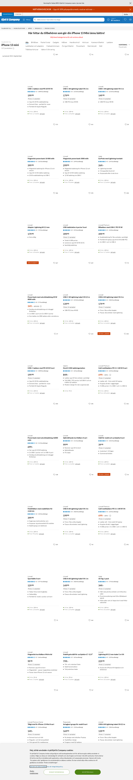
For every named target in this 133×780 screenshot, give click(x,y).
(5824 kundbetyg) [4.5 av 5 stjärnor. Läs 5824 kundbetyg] (114, 297)
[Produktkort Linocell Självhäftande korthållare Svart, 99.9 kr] (78, 414)
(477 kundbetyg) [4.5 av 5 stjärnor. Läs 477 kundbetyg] (43, 578)
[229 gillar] (91, 260)
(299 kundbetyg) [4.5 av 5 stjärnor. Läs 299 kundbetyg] (78, 158)
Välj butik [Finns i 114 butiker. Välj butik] (112, 461)
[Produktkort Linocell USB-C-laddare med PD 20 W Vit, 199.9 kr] (43, 65)
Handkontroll (75, 39)
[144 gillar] (91, 617)
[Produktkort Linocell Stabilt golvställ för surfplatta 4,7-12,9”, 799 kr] (78, 630)
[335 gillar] (55, 541)
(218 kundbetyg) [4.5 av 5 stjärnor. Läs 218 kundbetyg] (113, 227)
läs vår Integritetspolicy (55, 766)
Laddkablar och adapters (34, 43)
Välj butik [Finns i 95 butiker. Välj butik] (76, 179)
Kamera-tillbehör (97, 39)
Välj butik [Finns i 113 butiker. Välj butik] (42, 606)
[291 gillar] (126, 541)
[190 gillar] (91, 400)
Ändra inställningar (34, 772)
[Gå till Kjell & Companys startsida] (11, 19)
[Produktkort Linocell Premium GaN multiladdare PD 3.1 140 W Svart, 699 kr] (114, 344)
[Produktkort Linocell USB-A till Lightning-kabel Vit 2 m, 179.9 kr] (114, 273)
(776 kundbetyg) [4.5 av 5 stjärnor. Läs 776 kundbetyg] (113, 578)
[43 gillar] (91, 541)
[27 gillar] (56, 330)
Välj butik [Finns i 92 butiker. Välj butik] (76, 676)
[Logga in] (113, 19)
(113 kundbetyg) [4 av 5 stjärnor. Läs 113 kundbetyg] (43, 440)
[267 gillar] (55, 260)
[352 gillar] (126, 400)
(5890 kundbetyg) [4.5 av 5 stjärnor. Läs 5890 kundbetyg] (43, 88)
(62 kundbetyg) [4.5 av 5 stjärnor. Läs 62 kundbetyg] (78, 654)
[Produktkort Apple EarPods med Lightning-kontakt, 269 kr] (114, 135)
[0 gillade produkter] (125, 19)
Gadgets (56, 39)
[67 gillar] (91, 687)
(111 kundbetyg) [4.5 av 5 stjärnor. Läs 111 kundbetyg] (78, 438)
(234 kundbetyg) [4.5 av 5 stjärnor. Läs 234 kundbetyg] (113, 368)
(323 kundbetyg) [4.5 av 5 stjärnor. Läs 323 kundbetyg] (43, 158)
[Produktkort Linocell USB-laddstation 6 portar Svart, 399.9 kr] (78, 203)
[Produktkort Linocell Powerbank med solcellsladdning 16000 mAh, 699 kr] (43, 414)
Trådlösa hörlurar (31, 46)
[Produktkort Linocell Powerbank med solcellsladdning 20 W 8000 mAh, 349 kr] (43, 273)
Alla (26, 39)
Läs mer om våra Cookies (38, 766)
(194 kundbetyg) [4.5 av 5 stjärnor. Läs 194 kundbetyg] (78, 724)
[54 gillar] (127, 471)
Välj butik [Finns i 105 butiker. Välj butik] (112, 390)
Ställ (100, 43)
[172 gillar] (55, 121)
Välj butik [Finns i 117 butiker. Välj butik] (42, 111)
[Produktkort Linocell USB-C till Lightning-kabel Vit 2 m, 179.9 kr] (78, 65)
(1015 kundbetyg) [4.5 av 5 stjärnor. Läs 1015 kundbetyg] (114, 438)
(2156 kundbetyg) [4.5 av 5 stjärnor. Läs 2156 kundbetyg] (79, 88)
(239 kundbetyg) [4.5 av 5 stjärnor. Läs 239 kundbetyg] (113, 654)
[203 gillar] (126, 330)
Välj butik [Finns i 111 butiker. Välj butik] (112, 320)
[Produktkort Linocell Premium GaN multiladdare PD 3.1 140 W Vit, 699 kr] (114, 485)
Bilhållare (34, 39)
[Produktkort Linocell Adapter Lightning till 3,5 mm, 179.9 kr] (43, 203)
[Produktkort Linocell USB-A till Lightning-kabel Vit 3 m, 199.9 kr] (78, 485)
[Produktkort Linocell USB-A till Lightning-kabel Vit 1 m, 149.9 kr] (78, 555)
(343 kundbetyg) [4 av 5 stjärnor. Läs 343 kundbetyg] (43, 511)
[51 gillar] (91, 51)
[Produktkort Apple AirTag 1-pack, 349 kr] (114, 555)
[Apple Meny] (33, 25)
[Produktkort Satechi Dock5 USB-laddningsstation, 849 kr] (78, 344)
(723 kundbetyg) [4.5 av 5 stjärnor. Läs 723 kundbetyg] (43, 227)
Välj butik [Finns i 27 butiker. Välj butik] (41, 676)
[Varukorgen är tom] (130, 19)
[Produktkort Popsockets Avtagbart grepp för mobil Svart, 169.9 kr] (78, 700)
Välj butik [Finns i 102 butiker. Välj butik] (112, 531)
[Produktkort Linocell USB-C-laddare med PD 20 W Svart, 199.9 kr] (43, 344)
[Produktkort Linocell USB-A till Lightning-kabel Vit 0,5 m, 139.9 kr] (114, 700)
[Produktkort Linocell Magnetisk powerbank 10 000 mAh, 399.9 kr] (43, 135)
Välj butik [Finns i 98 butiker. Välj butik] (41, 531)
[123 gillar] (91, 330)
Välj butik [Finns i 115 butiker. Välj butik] (77, 111)
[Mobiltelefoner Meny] (26, 25)
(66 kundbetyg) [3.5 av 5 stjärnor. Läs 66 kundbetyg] (42, 654)
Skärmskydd (91, 43)
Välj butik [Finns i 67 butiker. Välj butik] (76, 249)
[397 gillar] (55, 51)
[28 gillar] (127, 121)
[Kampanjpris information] (41, 303)
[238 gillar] (126, 190)
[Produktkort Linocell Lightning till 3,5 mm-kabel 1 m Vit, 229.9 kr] (114, 630)
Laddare (110, 39)
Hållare (64, 39)
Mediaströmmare (52, 43)
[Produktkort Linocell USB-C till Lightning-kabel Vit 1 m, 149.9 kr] (114, 65)
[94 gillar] (127, 617)
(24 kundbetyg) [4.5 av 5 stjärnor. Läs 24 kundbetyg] (42, 724)
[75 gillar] (56, 617)
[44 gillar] (91, 471)
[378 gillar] (91, 190)
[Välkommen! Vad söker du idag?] (70, 19)
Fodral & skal (45, 39)
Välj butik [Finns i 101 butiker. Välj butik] (112, 606)
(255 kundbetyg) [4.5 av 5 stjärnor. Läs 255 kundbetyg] (113, 158)
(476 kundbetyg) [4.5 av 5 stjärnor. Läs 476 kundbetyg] (78, 227)
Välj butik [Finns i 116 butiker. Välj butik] (112, 111)
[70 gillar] (127, 260)
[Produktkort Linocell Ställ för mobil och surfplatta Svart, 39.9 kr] (114, 414)
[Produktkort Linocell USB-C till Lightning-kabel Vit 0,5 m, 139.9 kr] (78, 273)
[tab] (8, 14)
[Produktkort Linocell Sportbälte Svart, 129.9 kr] (43, 555)
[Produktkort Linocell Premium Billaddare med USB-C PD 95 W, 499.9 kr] (114, 203)
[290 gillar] (55, 400)
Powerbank (80, 43)
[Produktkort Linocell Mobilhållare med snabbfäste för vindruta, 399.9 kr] (43, 485)
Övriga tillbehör (68, 43)
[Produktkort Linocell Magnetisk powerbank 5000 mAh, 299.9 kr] (78, 135)
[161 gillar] (91, 121)
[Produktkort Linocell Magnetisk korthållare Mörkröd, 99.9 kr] (43, 630)
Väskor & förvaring (48, 46)
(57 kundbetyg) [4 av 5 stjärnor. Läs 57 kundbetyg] (42, 299)
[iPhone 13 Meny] (43, 25)
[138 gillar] (55, 471)
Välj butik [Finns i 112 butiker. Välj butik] (112, 179)
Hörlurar (85, 39)
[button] (13, 45)
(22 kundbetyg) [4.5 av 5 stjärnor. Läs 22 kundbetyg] (78, 368)
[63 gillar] (56, 687)
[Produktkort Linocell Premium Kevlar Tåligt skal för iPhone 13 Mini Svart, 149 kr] (43, 700)
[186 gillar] (55, 190)
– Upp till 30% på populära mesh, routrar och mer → (64, 9)
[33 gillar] (127, 51)
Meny (27, 19)
